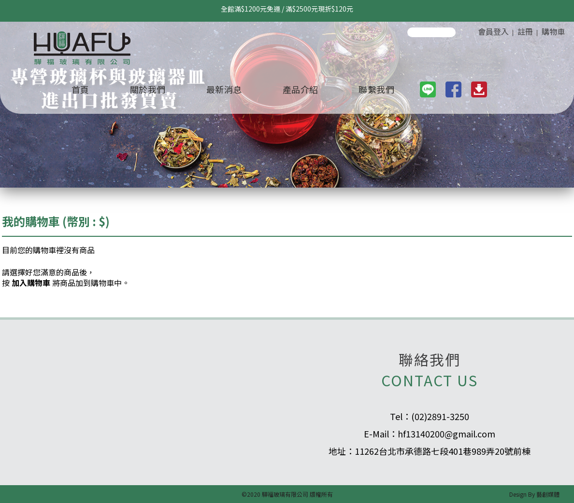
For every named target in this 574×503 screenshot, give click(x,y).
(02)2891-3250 (440, 416)
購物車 (553, 31)
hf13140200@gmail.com (446, 433)
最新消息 (224, 89)
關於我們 (148, 89)
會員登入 (493, 31)
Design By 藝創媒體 (534, 494)
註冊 (525, 31)
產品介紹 (300, 89)
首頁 (80, 89)
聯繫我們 (376, 89)
